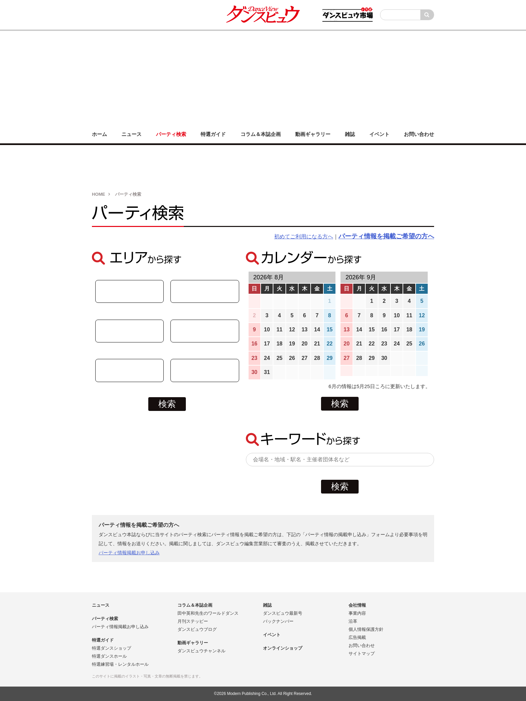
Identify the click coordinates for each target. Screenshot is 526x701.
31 (267, 372)
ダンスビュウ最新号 (282, 613)
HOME (98, 194)
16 (254, 343)
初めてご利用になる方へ (303, 236)
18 (279, 343)
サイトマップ (362, 653)
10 (267, 329)
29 (330, 358)
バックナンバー (278, 621)
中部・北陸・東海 (129, 291)
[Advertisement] (263, 78)
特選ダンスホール (109, 656)
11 (279, 329)
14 (317, 329)
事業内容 (357, 613)
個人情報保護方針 (366, 629)
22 (330, 343)
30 (254, 372)
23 (254, 358)
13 (305, 329)
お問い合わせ (362, 645)
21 (317, 343)
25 (279, 358)
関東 (204, 331)
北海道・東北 (204, 291)
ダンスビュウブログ (197, 629)
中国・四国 (129, 331)
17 (267, 343)
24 (267, 358)
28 (317, 358)
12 (292, 329)
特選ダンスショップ (111, 648)
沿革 (353, 621)
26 (292, 358)
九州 (129, 370)
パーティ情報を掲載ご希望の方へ (386, 236)
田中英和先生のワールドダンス (208, 613)
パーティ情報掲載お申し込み (129, 552)
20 (305, 343)
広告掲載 (357, 637)
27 (305, 358)
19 (292, 343)
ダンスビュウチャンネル (201, 651)
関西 (204, 370)
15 (330, 329)
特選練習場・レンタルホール (120, 664)
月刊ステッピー (192, 621)
